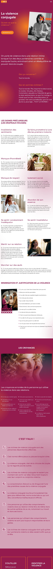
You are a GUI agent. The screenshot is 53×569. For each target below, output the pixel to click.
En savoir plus (7, 32)
